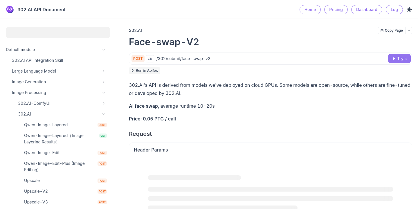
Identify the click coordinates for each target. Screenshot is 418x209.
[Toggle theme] (409, 9)
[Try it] (399, 58)
